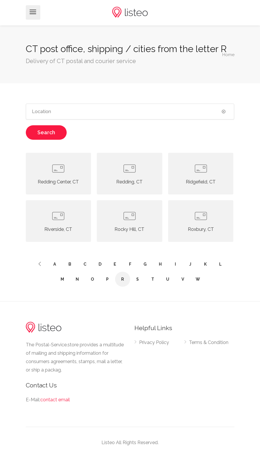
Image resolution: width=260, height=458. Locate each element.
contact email (55, 399)
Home (228, 54)
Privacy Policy (154, 342)
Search (46, 132)
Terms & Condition (208, 342)
